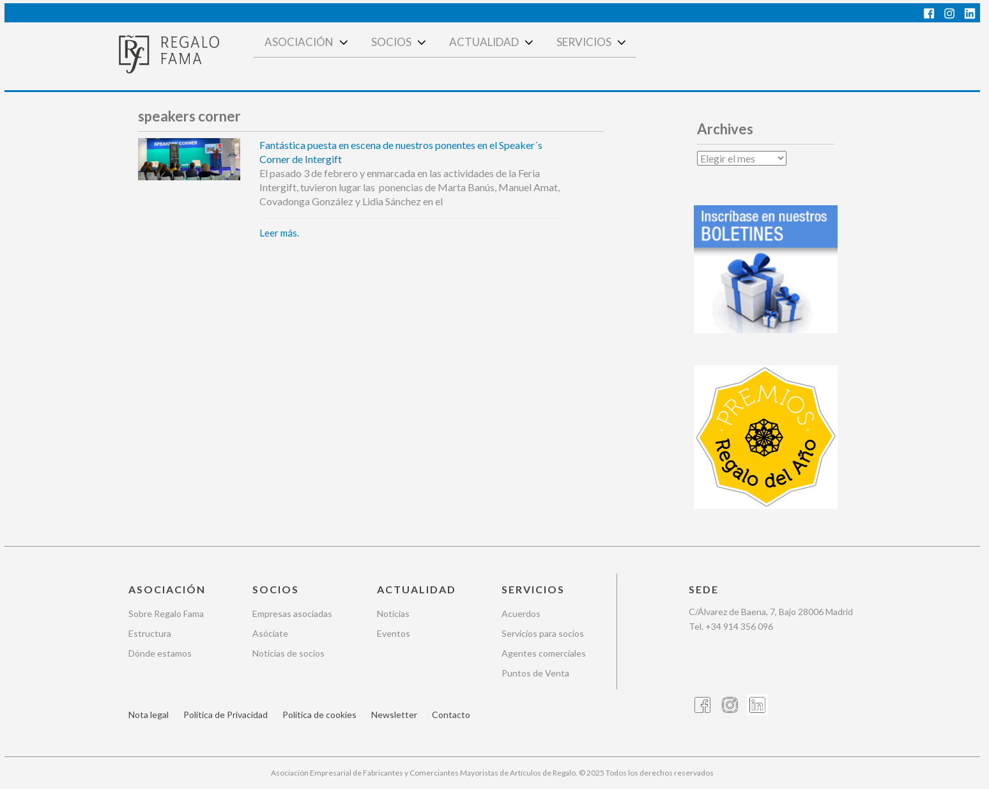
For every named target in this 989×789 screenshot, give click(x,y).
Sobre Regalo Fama (166, 613)
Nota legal (148, 714)
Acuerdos (521, 613)
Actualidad (492, 42)
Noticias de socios (288, 653)
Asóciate (270, 633)
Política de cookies (319, 714)
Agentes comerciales (544, 653)
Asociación (307, 42)
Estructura (149, 633)
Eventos (393, 633)
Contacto (451, 714)
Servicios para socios (543, 633)
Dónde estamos (160, 653)
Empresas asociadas (292, 613)
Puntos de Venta (535, 673)
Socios (400, 42)
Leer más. (279, 232)
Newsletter (394, 714)
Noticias (393, 613)
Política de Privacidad (225, 714)
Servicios (592, 42)
